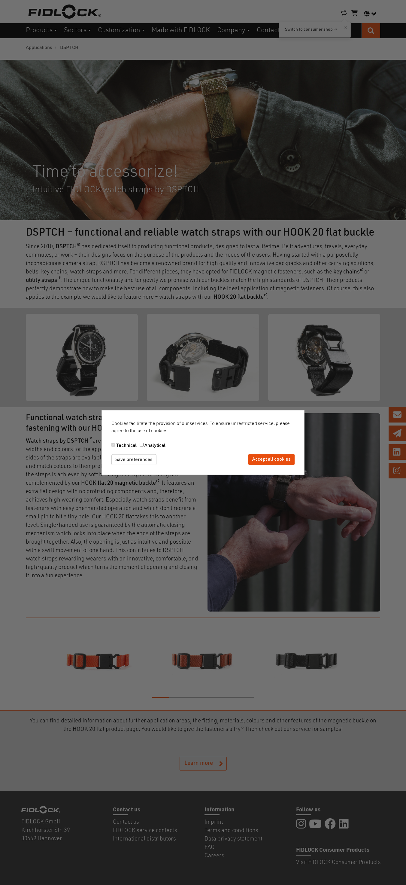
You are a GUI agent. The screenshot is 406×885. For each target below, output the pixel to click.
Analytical (154, 445)
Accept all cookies (271, 459)
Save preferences (134, 459)
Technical (126, 445)
